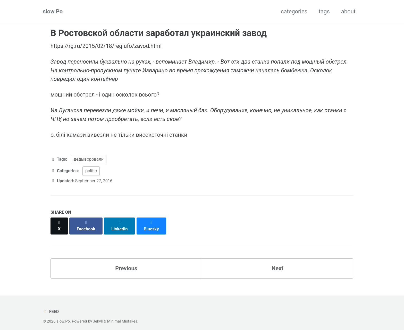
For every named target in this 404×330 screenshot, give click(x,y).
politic (91, 171)
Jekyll (98, 315)
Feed (51, 305)
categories (294, 11)
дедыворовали (89, 159)
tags (324, 11)
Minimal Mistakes (122, 315)
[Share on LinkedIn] (120, 223)
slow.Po (53, 11)
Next (277, 262)
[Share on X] (59, 223)
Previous (126, 262)
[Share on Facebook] (86, 223)
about (348, 11)
